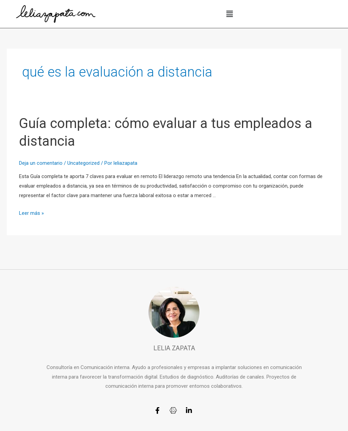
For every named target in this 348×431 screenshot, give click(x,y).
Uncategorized (83, 163)
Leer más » (31, 213)
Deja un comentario (41, 163)
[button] (230, 13)
